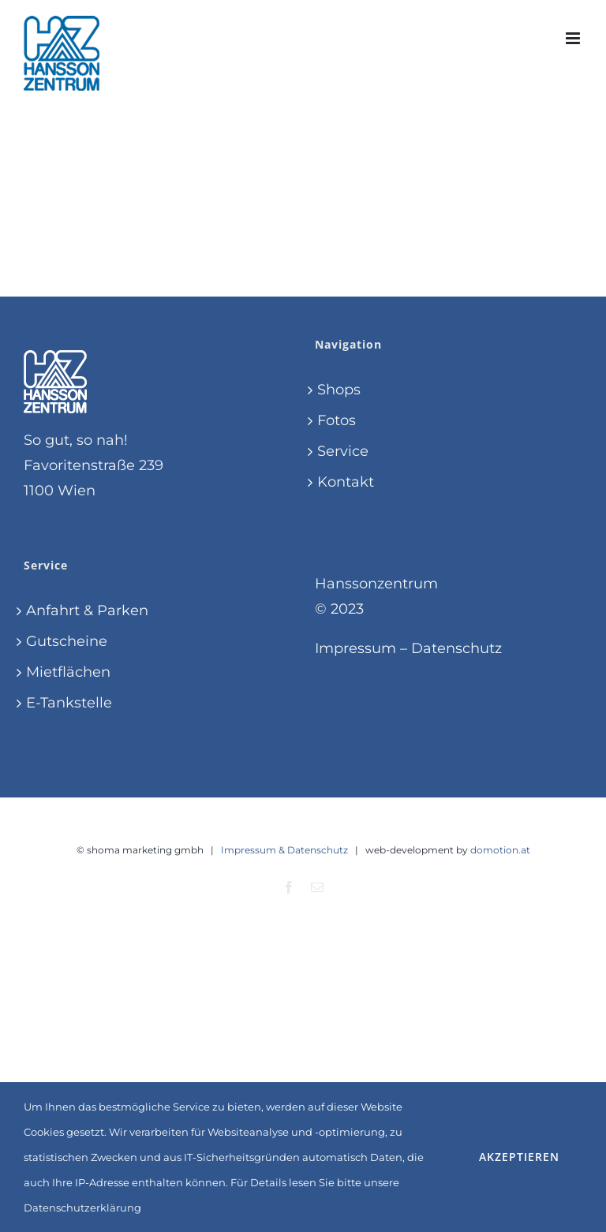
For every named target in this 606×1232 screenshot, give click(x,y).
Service (342, 451)
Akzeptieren (519, 1156)
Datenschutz (456, 648)
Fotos (336, 420)
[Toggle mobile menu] (574, 38)
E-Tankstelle (69, 702)
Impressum (355, 648)
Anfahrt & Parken (87, 610)
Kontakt (345, 482)
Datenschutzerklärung (82, 1207)
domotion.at (500, 850)
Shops (339, 389)
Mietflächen (68, 672)
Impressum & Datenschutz (284, 850)
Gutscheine (66, 641)
